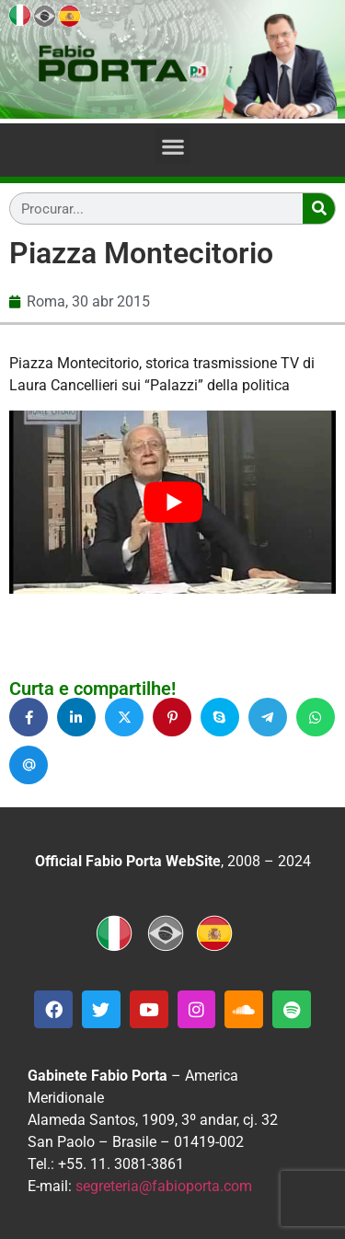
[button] (172, 146)
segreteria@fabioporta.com (163, 1186)
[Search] (319, 208)
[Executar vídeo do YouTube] (172, 503)
